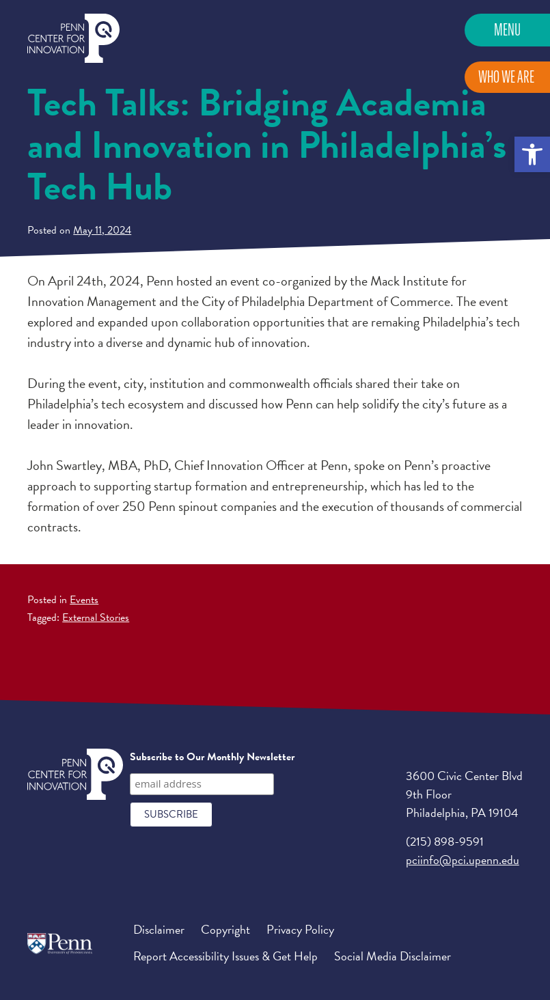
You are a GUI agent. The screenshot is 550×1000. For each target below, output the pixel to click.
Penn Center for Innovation (73, 39)
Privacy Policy (300, 929)
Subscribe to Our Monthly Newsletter (212, 757)
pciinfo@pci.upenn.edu (462, 859)
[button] (532, 154)
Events (84, 600)
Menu (507, 29)
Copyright (225, 929)
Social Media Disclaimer (392, 956)
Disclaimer (158, 929)
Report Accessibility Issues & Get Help (225, 956)
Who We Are (506, 77)
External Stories (95, 617)
